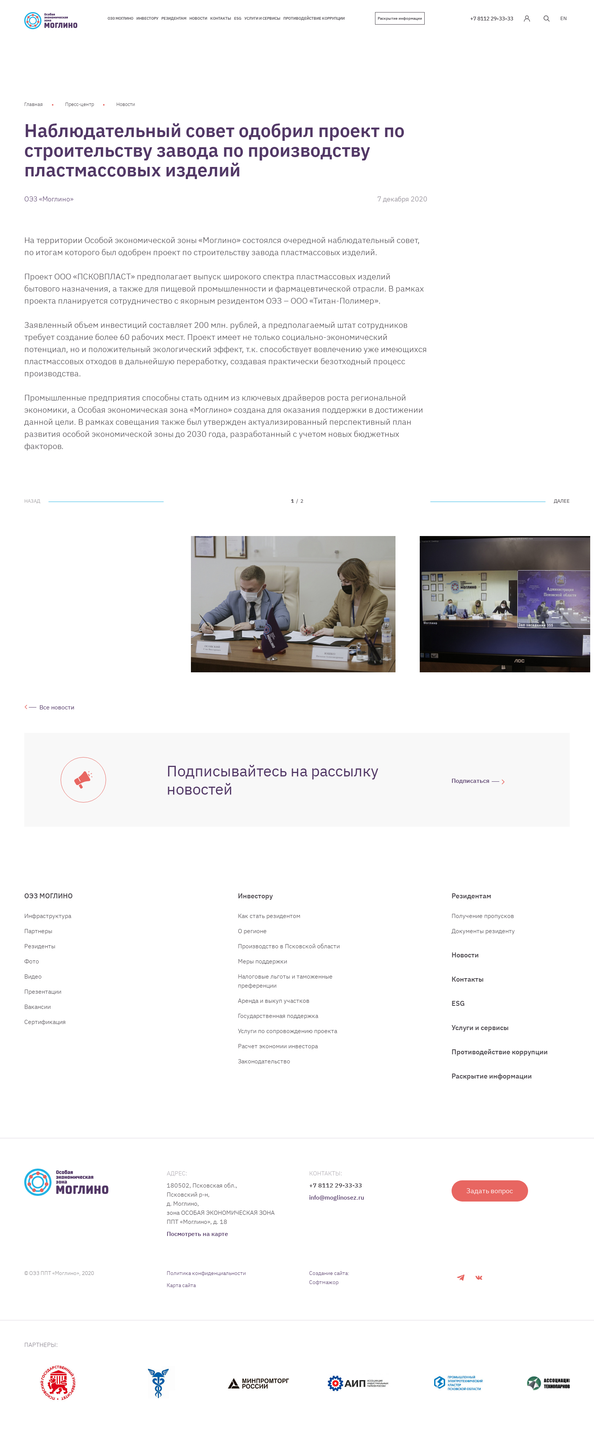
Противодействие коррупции (500, 1051)
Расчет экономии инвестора (278, 1046)
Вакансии (37, 1006)
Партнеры (38, 931)
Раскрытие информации (400, 18)
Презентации (42, 991)
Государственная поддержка (278, 1015)
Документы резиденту (483, 931)
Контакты (468, 979)
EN (563, 18)
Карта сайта (181, 1285)
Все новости (56, 707)
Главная (33, 104)
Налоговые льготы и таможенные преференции (285, 981)
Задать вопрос (490, 1191)
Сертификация (45, 1022)
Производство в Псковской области (289, 946)
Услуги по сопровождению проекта (287, 1031)
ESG (458, 1003)
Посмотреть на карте (197, 1234)
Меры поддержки (262, 961)
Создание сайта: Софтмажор (329, 1278)
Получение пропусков (483, 916)
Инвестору (255, 896)
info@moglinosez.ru (336, 1197)
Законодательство (264, 1061)
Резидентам (471, 896)
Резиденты (39, 946)
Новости (125, 104)
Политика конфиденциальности (206, 1273)
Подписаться (470, 780)
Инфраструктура (47, 916)
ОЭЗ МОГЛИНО (48, 896)
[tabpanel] (293, 604)
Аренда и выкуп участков (274, 1000)
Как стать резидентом (269, 916)
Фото (31, 961)
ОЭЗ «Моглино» (48, 199)
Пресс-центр (79, 104)
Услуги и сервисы (480, 1027)
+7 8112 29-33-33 (491, 18)
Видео (33, 976)
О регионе (252, 931)
